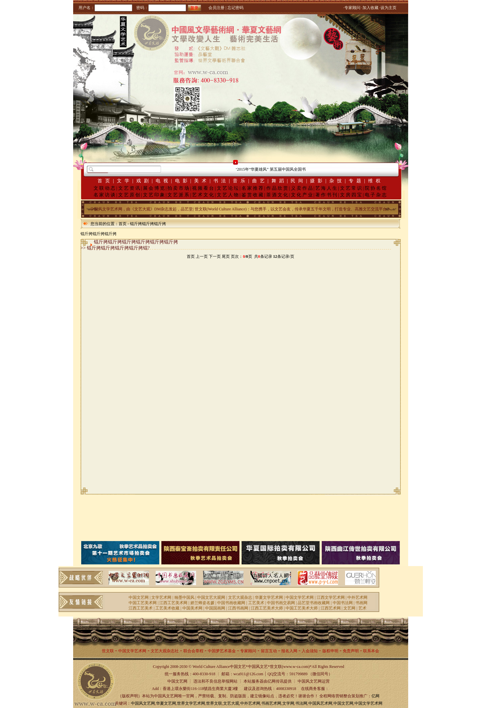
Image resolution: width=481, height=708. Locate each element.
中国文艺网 (139, 597)
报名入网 (289, 651)
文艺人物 (228, 194)
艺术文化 (203, 194)
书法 (221, 180)
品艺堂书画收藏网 (314, 602)
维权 (375, 180)
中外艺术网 (357, 597)
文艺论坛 (228, 188)
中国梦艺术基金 (222, 651)
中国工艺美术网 (143, 602)
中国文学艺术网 (300, 597)
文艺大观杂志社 (165, 651)
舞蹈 (279, 180)
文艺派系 (178, 194)
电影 (182, 180)
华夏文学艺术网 (269, 597)
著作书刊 (326, 194)
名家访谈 (105, 194)
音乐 (240, 180)
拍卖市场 (178, 188)
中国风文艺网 (143, 703)
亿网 (375, 696)
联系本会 (371, 651)
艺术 (362, 608)
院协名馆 (376, 188)
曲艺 (260, 180)
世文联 (108, 651)
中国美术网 (192, 608)
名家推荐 (253, 188)
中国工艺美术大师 (302, 608)
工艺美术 (256, 602)
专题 (356, 180)
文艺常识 (351, 188)
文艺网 (349, 608)
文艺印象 (154, 194)
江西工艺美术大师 (267, 608)
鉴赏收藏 (253, 194)
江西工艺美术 (141, 608)
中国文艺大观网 (211, 597)
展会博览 (154, 188)
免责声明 (351, 651)
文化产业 (302, 194)
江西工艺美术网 (173, 602)
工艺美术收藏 (167, 608)
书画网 (361, 602)
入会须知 (310, 651)
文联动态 (105, 188)
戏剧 (144, 180)
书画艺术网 (271, 703)
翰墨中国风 (184, 597)
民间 (298, 180)
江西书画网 (238, 608)
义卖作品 (302, 188)
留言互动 (269, 651)
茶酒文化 (277, 194)
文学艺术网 (161, 597)
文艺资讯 (129, 188)
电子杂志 (376, 194)
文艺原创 (129, 194)
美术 (201, 180)
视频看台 (203, 188)
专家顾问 (248, 651)
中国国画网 (215, 608)
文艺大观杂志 (240, 597)
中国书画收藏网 (231, 602)
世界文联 (214, 703)
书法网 (301, 703)
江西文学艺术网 (331, 597)
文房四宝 (351, 194)
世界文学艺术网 (191, 703)
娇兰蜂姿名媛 (202, 602)
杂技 (337, 180)
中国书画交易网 (281, 602)
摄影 (317, 180)
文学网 (288, 703)
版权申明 (330, 651)
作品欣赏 (277, 188)
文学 (124, 180)
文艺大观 (231, 703)
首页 (105, 180)
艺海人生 (326, 188)
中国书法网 (343, 602)
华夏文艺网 (166, 703)
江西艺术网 (331, 608)
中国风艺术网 (320, 703)
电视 (163, 180)
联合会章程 (193, 651)
